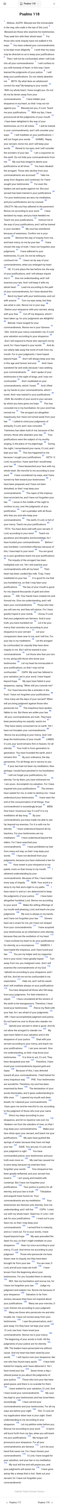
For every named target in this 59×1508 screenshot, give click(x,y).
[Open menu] (5, 4)
